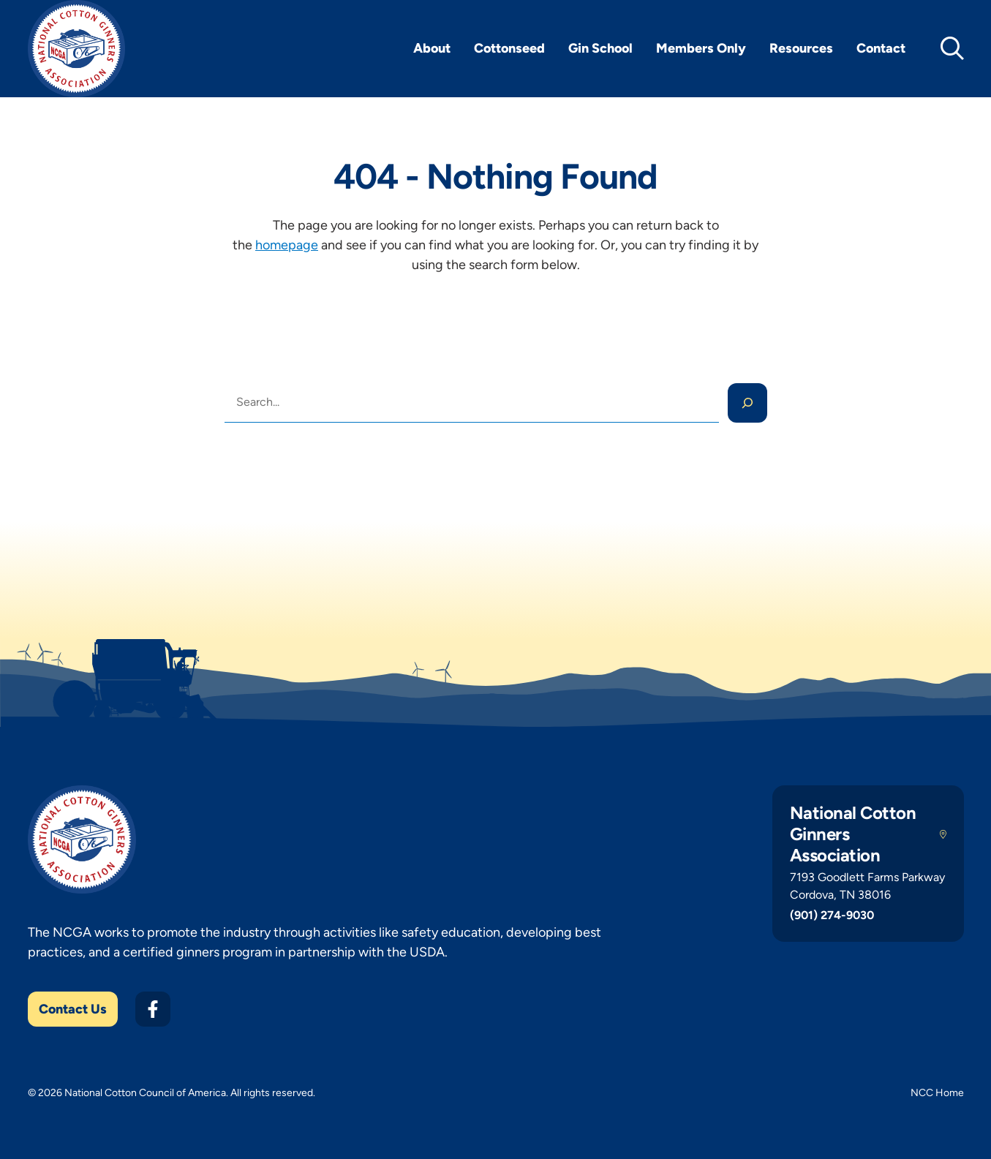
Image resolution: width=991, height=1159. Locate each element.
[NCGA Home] (76, 48)
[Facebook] (152, 1009)
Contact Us (73, 1009)
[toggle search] (952, 48)
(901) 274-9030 (832, 915)
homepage (286, 245)
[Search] (747, 403)
